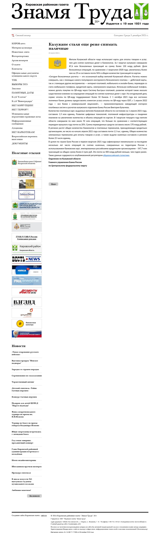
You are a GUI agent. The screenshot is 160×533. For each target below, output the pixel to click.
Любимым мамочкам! (21, 490)
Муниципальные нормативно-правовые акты (26, 115)
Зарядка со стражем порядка (25, 369)
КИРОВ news (18, 43)
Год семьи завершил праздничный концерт (22, 441)
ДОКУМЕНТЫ (20, 143)
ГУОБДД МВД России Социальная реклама (26, 237)
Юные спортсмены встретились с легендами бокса (26, 432)
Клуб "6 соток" (19, 96)
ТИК (14, 80)
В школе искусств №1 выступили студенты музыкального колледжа (23, 481)
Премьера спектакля (21, 473)
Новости (19, 346)
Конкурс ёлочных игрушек (24, 397)
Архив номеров (20, 60)
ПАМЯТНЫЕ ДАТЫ (23, 92)
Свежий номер (21, 35)
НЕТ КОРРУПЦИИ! (22, 105)
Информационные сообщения (21, 122)
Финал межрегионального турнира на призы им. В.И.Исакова (23, 414)
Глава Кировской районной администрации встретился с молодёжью (25, 451)
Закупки (16, 88)
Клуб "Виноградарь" (22, 101)
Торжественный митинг (23, 382)
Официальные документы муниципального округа (25, 74)
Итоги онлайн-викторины (24, 460)
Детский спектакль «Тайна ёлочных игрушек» (24, 389)
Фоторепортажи (20, 56)
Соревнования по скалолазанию (27, 375)
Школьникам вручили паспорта (27, 466)
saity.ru (44, 515)
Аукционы (17, 128)
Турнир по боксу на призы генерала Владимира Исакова (25, 424)
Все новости (35, 496)
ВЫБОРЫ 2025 (20, 84)
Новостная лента (20, 51)
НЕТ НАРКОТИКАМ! (23, 132)
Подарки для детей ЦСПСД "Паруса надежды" (25, 404)
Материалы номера (22, 47)
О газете (16, 64)
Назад (53, 184)
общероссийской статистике (116, 155)
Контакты (17, 68)
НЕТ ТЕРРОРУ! (20, 109)
